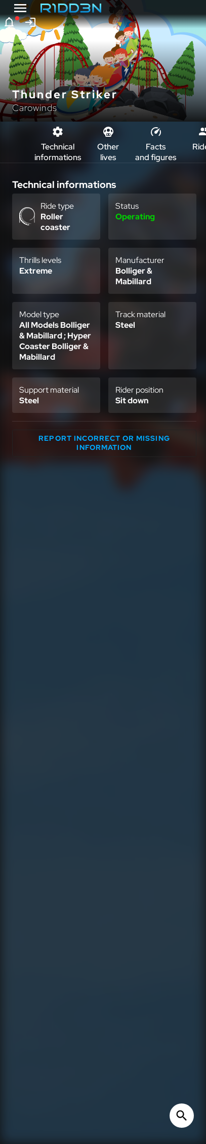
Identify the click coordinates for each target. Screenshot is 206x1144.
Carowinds (34, 107)
